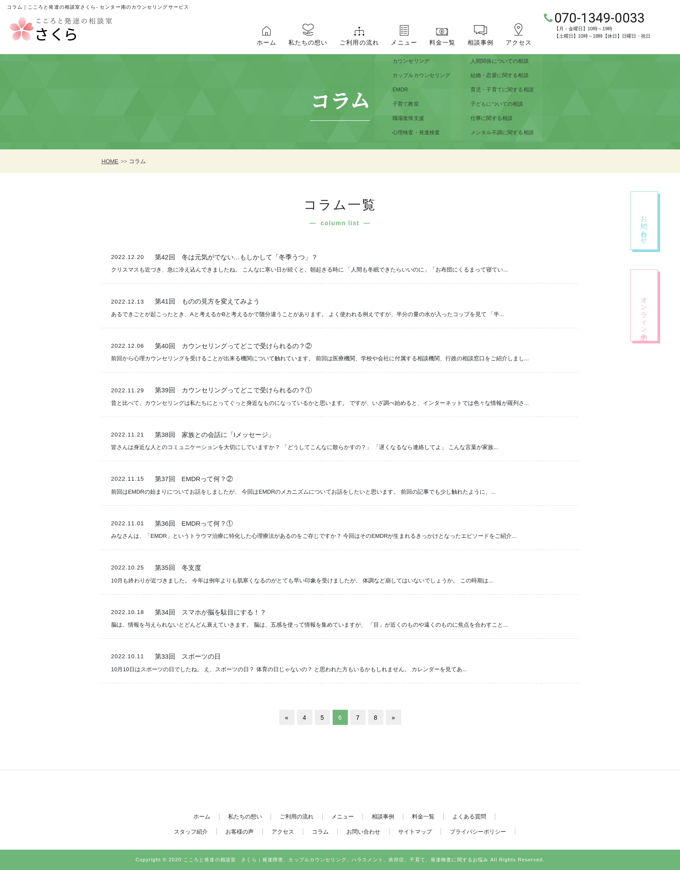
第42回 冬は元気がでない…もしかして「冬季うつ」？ (236, 257)
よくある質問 (469, 816)
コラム (320, 831)
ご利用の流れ (359, 42)
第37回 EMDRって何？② (194, 478)
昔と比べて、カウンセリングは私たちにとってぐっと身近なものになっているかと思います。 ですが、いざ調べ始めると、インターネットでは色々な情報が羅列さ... (320, 403)
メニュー (404, 42)
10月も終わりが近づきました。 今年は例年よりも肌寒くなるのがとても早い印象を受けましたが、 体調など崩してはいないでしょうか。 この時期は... (302, 580)
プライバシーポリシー (478, 831)
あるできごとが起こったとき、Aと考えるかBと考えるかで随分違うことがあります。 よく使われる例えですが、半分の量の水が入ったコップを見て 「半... (307, 314)
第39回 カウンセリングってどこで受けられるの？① (233, 390)
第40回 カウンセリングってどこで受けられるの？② (233, 346)
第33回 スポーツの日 (187, 656)
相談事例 (481, 42)
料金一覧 (442, 42)
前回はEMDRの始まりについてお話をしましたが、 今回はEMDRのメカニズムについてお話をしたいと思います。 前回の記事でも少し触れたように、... (303, 491)
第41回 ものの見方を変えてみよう (207, 301)
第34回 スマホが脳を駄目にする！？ (210, 612)
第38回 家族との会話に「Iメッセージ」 (215, 434)
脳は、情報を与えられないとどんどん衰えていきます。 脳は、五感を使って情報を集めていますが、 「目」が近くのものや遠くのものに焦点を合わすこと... (309, 624)
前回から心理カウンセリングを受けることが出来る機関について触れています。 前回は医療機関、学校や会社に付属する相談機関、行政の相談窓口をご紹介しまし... (320, 358)
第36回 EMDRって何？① (194, 523)
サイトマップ (415, 831)
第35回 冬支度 (178, 567)
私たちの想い (308, 42)
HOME (109, 161)
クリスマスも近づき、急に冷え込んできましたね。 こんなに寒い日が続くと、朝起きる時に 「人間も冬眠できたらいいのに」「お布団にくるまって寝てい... (309, 269)
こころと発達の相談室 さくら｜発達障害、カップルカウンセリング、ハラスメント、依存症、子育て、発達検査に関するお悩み (336, 859)
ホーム (266, 42)
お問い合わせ (363, 831)
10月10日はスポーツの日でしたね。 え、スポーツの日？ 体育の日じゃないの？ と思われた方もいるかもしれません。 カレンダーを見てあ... (289, 669)
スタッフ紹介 (191, 831)
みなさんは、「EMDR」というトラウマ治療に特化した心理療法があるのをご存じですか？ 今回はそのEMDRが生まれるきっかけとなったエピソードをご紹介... (314, 536)
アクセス (519, 42)
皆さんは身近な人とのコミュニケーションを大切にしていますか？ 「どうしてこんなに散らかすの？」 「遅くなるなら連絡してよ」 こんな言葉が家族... (304, 447)
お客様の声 (240, 831)
